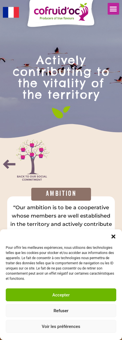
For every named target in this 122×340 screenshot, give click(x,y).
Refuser (60, 310)
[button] (113, 236)
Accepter (60, 295)
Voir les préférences (61, 326)
